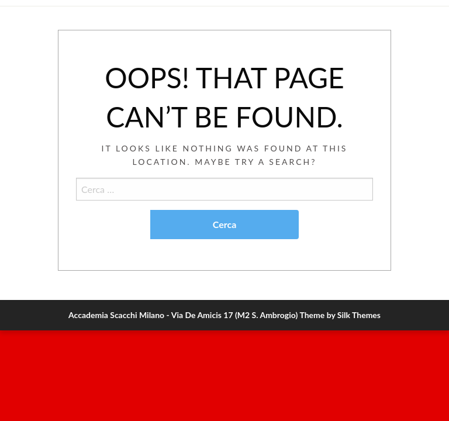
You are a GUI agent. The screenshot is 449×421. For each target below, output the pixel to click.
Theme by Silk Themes (340, 315)
